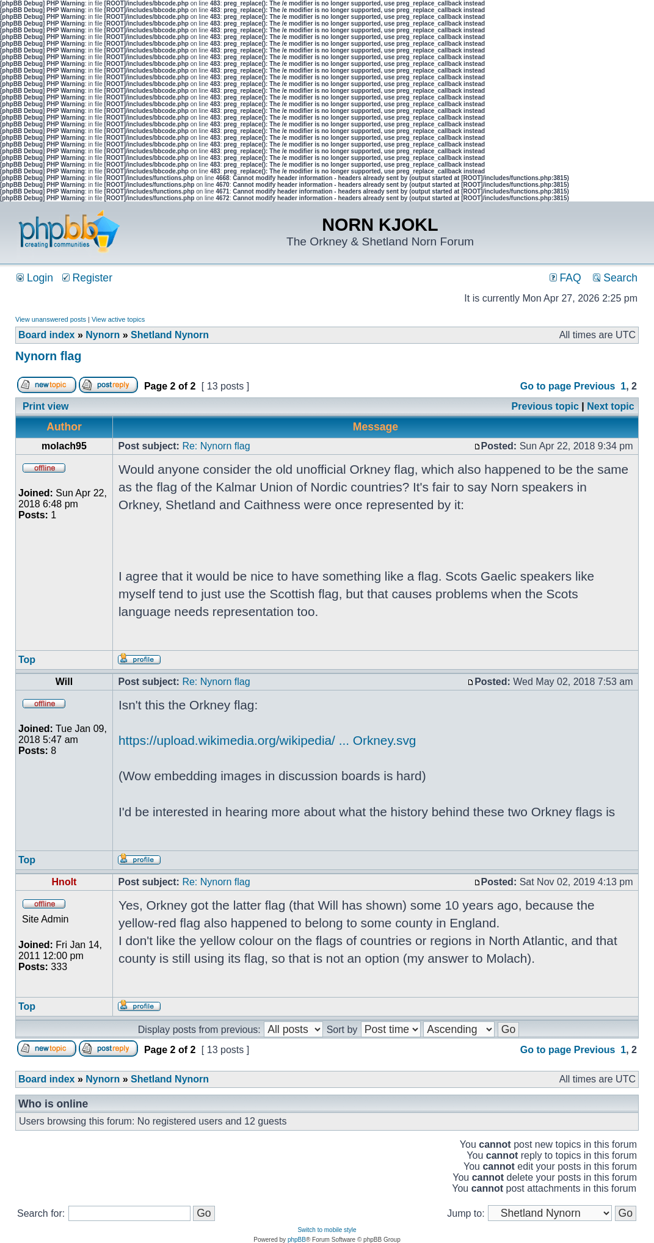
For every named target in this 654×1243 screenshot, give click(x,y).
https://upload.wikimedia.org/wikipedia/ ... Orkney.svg (267, 740)
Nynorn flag (48, 356)
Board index (46, 335)
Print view (46, 406)
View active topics (118, 319)
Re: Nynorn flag (216, 446)
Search (615, 278)
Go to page (546, 386)
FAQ (565, 278)
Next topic (610, 406)
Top (26, 659)
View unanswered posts (50, 319)
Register (87, 278)
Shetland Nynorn (170, 335)
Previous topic (545, 406)
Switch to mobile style (326, 1230)
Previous (595, 386)
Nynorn (102, 335)
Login (34, 278)
